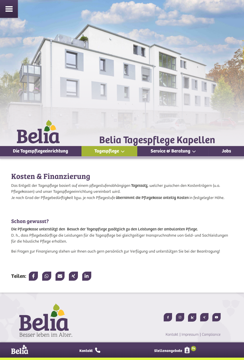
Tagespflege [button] (107, 151)
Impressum (190, 334)
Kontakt (172, 334)
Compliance (211, 334)
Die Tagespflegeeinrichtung (40, 151)
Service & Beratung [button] (171, 151)
